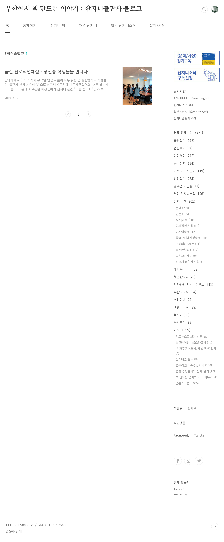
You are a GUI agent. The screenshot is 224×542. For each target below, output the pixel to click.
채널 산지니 (88, 25)
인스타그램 (188, 461)
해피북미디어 (186, 269)
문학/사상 (157, 25)
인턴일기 (184, 178)
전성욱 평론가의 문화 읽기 (195, 371)
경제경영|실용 (187, 226)
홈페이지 (30, 25)
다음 (88, 114)
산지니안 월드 (187, 359)
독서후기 (183, 322)
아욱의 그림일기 (189, 171)
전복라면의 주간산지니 (194, 365)
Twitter (200, 435)
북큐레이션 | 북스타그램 (194, 342)
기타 (182, 330)
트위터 (199, 461)
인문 (182, 214)
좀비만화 (184, 163)
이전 (68, 114)
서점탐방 (183, 299)
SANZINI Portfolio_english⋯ (193, 98)
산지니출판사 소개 (185, 118)
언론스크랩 (187, 383)
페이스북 (178, 461)
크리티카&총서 (188, 244)
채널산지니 (184, 276)
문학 (182, 208)
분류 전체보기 (188, 132)
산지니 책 (57, 25)
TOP (214, 526)
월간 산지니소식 (123, 25)
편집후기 (183, 148)
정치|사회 (185, 220)
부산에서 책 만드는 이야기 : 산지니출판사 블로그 (74, 9)
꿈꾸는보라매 (187, 250)
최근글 (178, 408)
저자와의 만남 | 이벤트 (193, 284)
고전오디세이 (186, 256)
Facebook (181, 435)
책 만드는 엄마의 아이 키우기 (197, 377)
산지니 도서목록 (184, 105)
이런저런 (184, 155)
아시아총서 (185, 232)
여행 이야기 (185, 307)
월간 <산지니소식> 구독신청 (192, 111)
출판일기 (184, 140)
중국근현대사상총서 (191, 238)
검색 (204, 9)
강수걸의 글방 (186, 186)
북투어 (182, 314)
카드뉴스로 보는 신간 (192, 336)
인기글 (191, 408)
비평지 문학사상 (189, 261)
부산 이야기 (185, 292)
